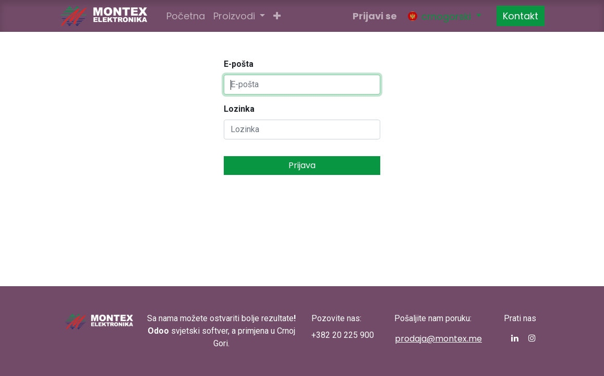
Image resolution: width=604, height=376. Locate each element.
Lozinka (239, 109)
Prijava (302, 165)
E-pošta (238, 64)
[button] (277, 16)
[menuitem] (185, 16)
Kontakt (520, 15)
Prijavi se (375, 15)
